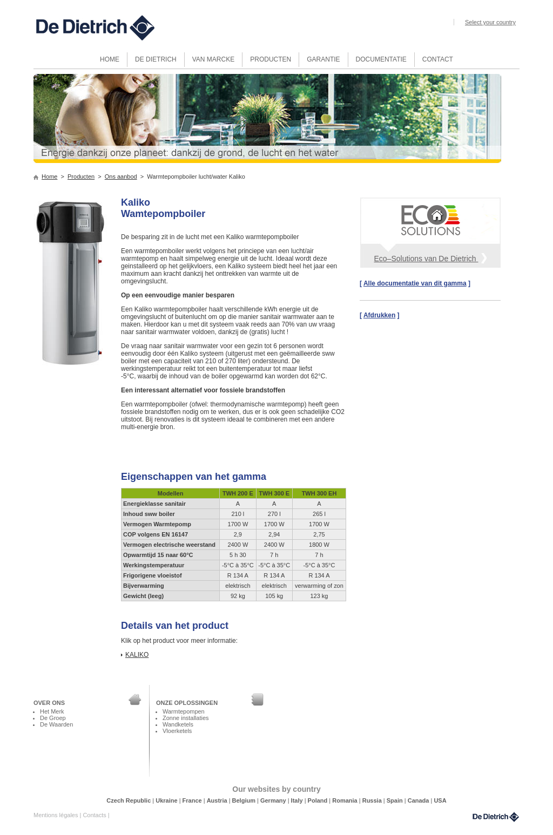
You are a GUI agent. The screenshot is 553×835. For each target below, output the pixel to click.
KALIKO (137, 655)
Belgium (244, 800)
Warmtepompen (184, 711)
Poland (318, 800)
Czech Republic (129, 800)
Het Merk (52, 711)
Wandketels (178, 724)
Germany (274, 800)
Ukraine (167, 800)
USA (440, 800)
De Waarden (56, 724)
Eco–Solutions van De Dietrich (430, 257)
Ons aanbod (121, 176)
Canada (419, 800)
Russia (372, 800)
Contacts (95, 815)
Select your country (490, 22)
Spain (395, 800)
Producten (81, 176)
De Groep (53, 718)
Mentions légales (56, 815)
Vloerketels (177, 731)
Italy (298, 800)
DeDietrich (496, 817)
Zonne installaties (185, 718)
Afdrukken (379, 315)
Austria (218, 800)
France (193, 800)
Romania (345, 800)
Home (49, 176)
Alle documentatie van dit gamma (415, 283)
